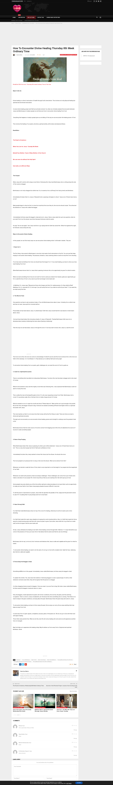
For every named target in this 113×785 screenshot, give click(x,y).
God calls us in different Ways (21, 166)
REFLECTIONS (31, 17)
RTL (25, 1)
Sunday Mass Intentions (53, 17)
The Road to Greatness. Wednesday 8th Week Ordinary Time (28, 685)
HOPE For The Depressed (89, 55)
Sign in (90, 1)
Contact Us (29, 1)
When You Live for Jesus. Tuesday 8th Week (25, 146)
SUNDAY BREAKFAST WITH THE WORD (32, 20)
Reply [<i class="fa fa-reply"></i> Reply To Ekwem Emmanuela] (75, 746)
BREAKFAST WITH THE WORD (16, 20)
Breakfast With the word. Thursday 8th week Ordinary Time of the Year (32, 84)
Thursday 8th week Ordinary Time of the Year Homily (22, 661)
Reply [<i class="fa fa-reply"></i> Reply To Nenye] (75, 729)
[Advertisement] (56, 35)
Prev (14, 714)
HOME (14, 17)
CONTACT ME (40, 17)
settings (68, 783)
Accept (79, 782)
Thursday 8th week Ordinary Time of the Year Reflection (42, 661)
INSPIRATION (21, 17)
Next (18, 714)
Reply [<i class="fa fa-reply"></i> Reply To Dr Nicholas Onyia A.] (75, 755)
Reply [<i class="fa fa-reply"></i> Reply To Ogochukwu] (75, 738)
